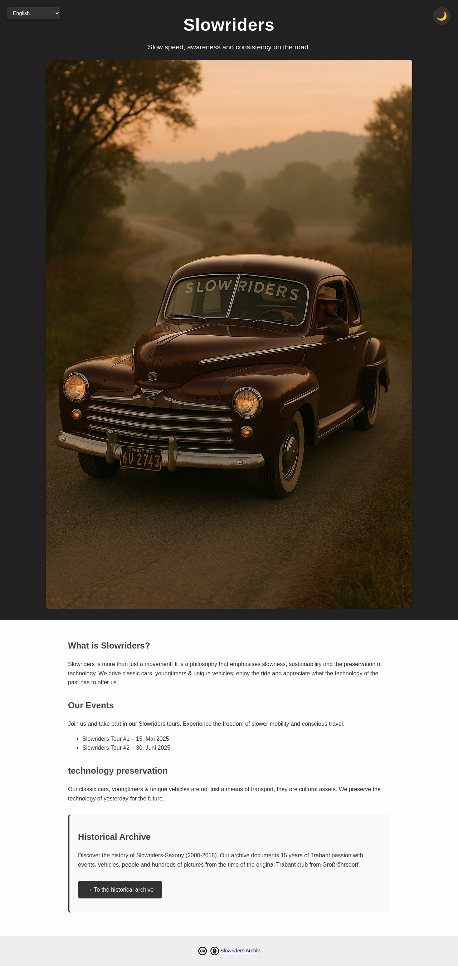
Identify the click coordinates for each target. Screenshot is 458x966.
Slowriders (232, 950)
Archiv (252, 950)
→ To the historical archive (120, 890)
